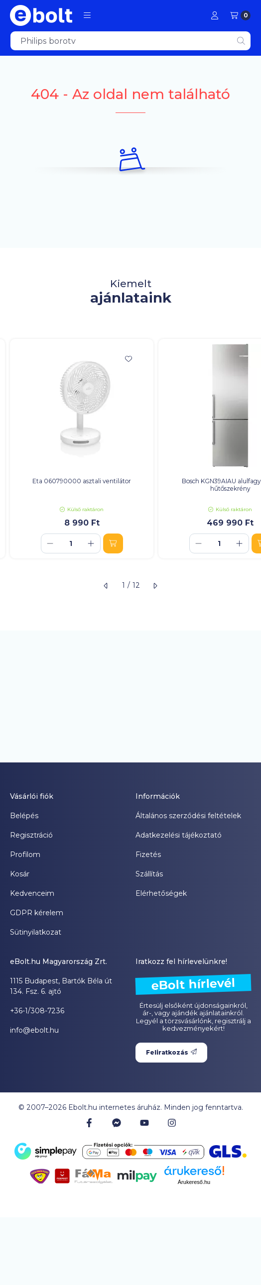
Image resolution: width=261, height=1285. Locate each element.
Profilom (25, 854)
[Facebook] (89, 1123)
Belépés (24, 815)
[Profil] (215, 15)
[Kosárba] (113, 543)
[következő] (155, 586)
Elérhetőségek (161, 893)
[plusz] (91, 543)
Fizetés (148, 854)
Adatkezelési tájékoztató (178, 835)
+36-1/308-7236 (37, 1010)
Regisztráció (31, 835)
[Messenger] (117, 1123)
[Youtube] (144, 1123)
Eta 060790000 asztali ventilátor (81, 481)
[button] (87, 15)
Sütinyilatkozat (35, 932)
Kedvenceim (32, 893)
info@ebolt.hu (34, 1030)
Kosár (19, 873)
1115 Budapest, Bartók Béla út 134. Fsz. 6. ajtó (61, 986)
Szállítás (149, 873)
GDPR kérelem (36, 912)
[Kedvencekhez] (128, 359)
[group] (130, 448)
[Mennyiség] (70, 543)
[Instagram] (172, 1123)
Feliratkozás (171, 1052)
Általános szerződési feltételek (188, 815)
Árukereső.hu (194, 1182)
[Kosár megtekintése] (240, 15)
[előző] (106, 586)
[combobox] (130, 41)
